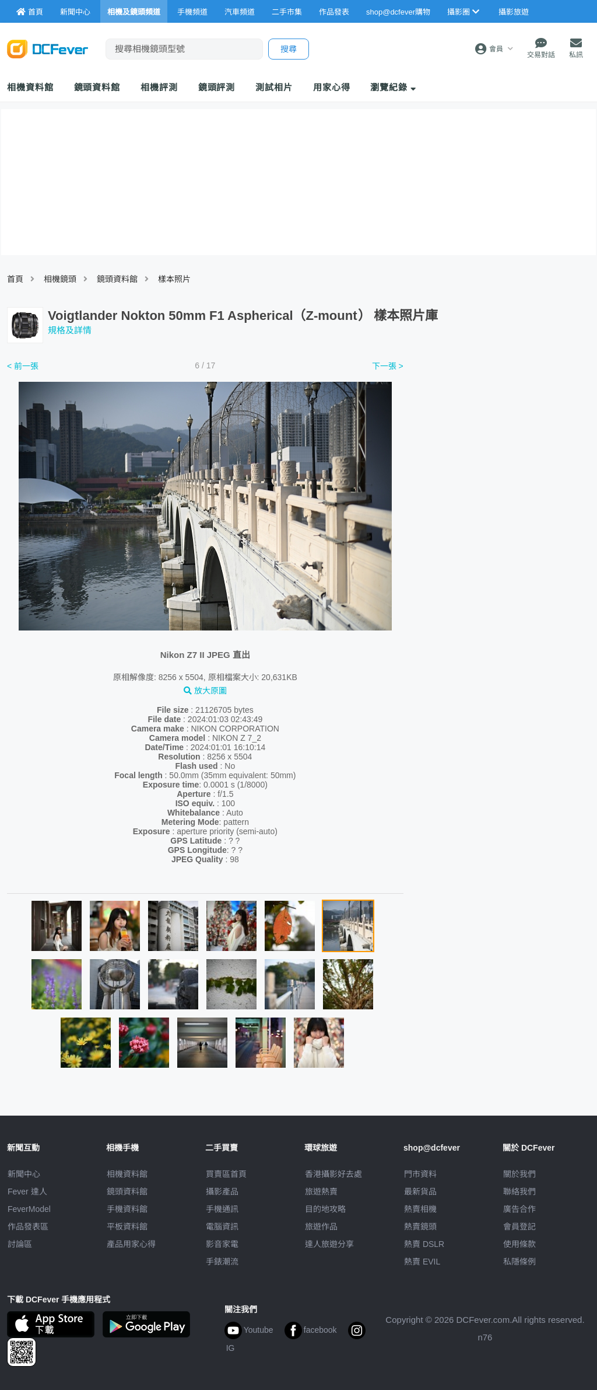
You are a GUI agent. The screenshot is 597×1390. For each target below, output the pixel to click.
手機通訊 (222, 1209)
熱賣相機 (420, 1209)
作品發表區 (28, 1226)
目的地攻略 (325, 1209)
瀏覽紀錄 (393, 87)
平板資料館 (127, 1226)
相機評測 (159, 87)
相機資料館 (30, 87)
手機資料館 (127, 1209)
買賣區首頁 (226, 1174)
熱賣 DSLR (424, 1244)
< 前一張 (22, 366)
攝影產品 (222, 1191)
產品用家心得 (131, 1244)
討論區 (20, 1244)
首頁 (15, 279)
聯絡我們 (519, 1191)
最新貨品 (420, 1191)
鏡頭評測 (217, 87)
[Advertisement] (502, 445)
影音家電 (222, 1244)
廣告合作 (519, 1209)
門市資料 (420, 1174)
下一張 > (387, 366)
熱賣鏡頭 (420, 1226)
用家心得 (331, 87)
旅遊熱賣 (321, 1191)
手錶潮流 (222, 1261)
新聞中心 (24, 1174)
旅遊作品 (321, 1226)
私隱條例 (519, 1261)
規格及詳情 (70, 330)
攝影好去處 (333, 1174)
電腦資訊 (222, 1226)
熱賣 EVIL (422, 1261)
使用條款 (519, 1244)
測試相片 (274, 87)
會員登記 (519, 1226)
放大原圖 (205, 690)
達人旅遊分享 (329, 1244)
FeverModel (29, 1209)
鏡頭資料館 (97, 87)
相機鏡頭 (60, 279)
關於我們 (519, 1174)
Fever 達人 (27, 1191)
